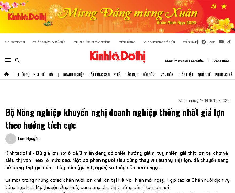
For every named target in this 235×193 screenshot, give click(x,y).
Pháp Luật (186, 74)
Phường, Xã (224, 74)
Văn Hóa (167, 74)
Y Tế (117, 74)
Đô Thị (54, 74)
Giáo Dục (131, 74)
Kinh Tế (39, 74)
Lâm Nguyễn (29, 138)
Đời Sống (149, 74)
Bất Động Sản (99, 74)
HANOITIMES (15, 42)
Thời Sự (23, 74)
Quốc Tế (204, 74)
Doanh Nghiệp (73, 74)
